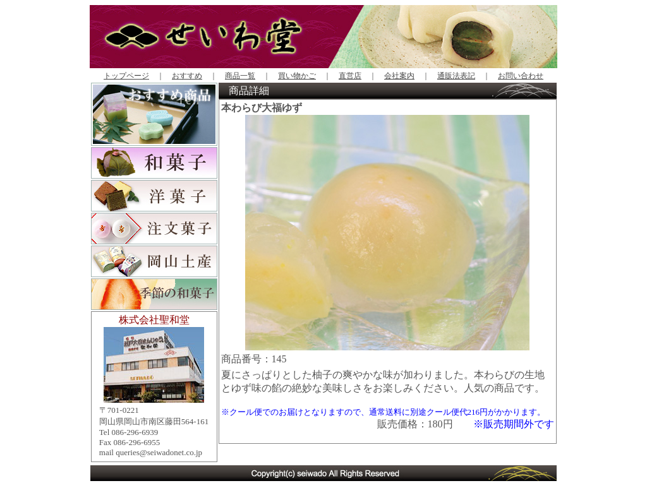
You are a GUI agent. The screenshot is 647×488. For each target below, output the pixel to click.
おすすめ (187, 75)
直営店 (350, 75)
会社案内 (399, 75)
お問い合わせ (520, 75)
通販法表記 (456, 75)
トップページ (126, 75)
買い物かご (297, 75)
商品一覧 (240, 75)
